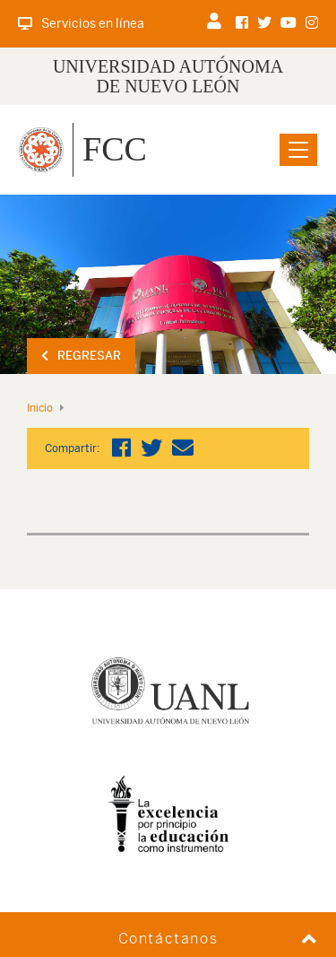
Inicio (40, 408)
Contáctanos (168, 938)
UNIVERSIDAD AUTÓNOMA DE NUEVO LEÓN (168, 76)
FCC (114, 149)
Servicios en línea (81, 23)
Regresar (81, 355)
